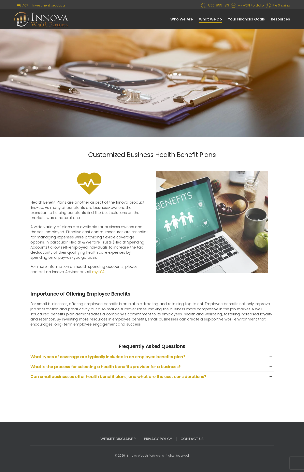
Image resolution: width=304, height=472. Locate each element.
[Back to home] (41, 19)
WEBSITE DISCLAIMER (118, 438)
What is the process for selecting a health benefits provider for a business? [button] (105, 366)
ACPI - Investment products (40, 5)
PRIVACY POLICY (158, 438)
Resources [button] (280, 19)
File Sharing (280, 5)
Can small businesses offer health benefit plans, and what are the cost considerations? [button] (118, 376)
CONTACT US (192, 438)
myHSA (98, 271)
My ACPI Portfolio (250, 5)
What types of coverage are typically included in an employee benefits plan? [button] (107, 357)
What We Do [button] (210, 19)
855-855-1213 (218, 5)
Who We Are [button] (181, 19)
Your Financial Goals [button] (246, 19)
